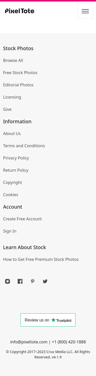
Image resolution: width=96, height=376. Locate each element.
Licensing (12, 97)
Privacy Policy (16, 158)
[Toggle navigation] (85, 11)
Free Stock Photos (20, 72)
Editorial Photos (18, 85)
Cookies (10, 194)
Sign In (9, 231)
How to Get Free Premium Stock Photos (41, 259)
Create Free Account (22, 219)
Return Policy (15, 170)
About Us (12, 133)
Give (7, 109)
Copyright (12, 182)
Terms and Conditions (24, 146)
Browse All (13, 60)
